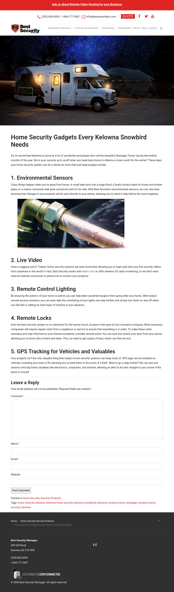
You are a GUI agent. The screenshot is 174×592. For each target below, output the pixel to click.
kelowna (40, 502)
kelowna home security (59, 502)
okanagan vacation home (140, 502)
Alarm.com (88, 271)
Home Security (30, 498)
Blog (144, 28)
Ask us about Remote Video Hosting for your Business (87, 4)
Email (15, 459)
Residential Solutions (59, 28)
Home (14, 521)
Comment (17, 396)
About (136, 28)
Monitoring (108, 28)
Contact (152, 28)
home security (26, 502)
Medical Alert (125, 28)
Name (15, 443)
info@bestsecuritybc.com (99, 16)
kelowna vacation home (111, 502)
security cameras (21, 507)
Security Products (51, 498)
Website (15, 474)
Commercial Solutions (86, 28)
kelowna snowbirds (85, 502)
